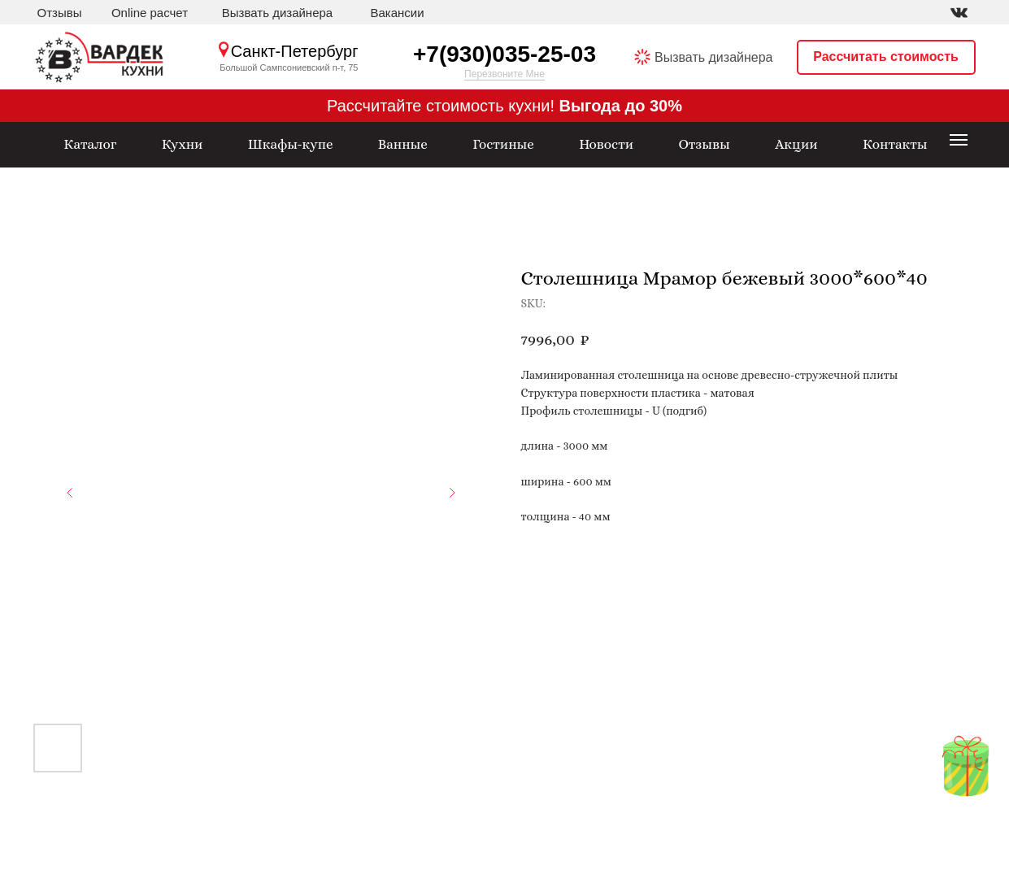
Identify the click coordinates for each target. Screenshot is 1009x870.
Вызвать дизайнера (277, 13)
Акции (796, 144)
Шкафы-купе (290, 144)
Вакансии (397, 13)
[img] (959, 12)
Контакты (895, 144)
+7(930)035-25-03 (504, 54)
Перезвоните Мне (504, 74)
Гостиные (503, 144)
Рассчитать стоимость (886, 56)
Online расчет (149, 13)
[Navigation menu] (959, 140)
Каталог (89, 144)
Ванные (403, 144)
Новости (606, 144)
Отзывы (59, 13)
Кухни (182, 144)
